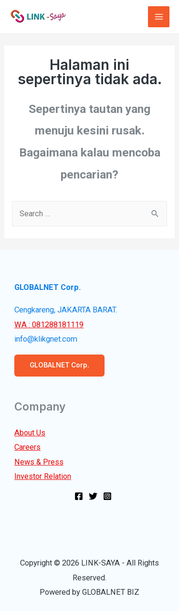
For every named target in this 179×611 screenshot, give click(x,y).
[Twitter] (93, 496)
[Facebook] (78, 496)
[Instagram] (107, 496)
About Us (29, 432)
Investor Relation (42, 476)
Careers (27, 447)
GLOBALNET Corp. (59, 365)
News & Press (38, 462)
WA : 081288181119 (49, 324)
